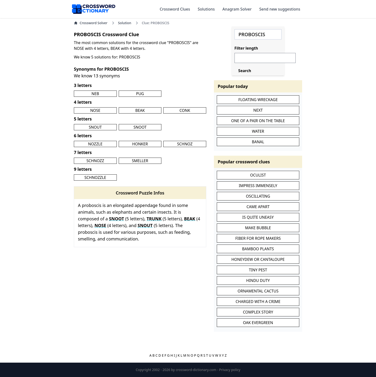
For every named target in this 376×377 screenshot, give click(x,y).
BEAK (140, 110)
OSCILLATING (258, 196)
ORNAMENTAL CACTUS (258, 291)
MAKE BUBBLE (258, 227)
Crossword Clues (175, 9)
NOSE (95, 110)
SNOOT (140, 127)
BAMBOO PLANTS (258, 248)
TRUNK (154, 219)
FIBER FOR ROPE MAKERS (258, 238)
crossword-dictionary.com (196, 369)
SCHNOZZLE (95, 177)
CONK (184, 110)
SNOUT (95, 127)
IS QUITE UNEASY (258, 217)
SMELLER (140, 160)
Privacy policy (230, 369)
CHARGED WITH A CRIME (257, 301)
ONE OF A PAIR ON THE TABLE (258, 120)
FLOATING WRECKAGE (258, 99)
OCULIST (258, 175)
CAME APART (258, 206)
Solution (124, 23)
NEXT (258, 110)
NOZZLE (95, 144)
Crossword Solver (90, 23)
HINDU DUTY (258, 280)
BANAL (258, 141)
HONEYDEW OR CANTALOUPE (258, 259)
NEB (95, 93)
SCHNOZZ (95, 160)
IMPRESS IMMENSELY (258, 185)
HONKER (140, 144)
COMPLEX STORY (258, 312)
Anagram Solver (237, 9)
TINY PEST (258, 270)
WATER (258, 131)
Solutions (206, 9)
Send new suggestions (279, 9)
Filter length (246, 48)
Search (244, 70)
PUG (140, 93)
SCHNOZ (184, 144)
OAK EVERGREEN (258, 322)
